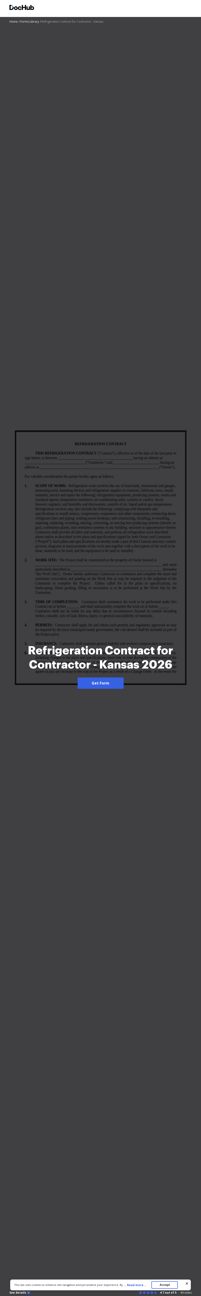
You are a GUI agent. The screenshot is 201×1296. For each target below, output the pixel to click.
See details (17, 1293)
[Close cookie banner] (187, 1283)
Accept (165, 1285)
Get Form (100, 683)
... (136, 1285)
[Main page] (21, 8)
